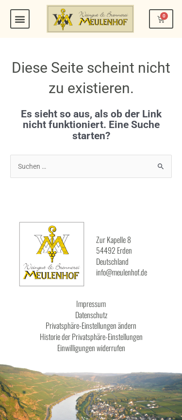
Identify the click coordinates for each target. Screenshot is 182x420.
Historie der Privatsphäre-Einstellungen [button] (91, 336)
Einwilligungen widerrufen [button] (91, 348)
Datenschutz (91, 315)
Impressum (91, 303)
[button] (20, 19)
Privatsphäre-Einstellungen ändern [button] (91, 325)
